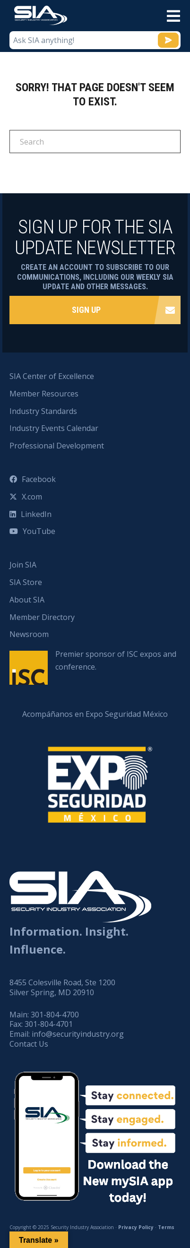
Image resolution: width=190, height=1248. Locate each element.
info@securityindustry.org (78, 1034)
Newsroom (29, 634)
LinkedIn (36, 514)
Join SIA (22, 564)
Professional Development (56, 445)
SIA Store (25, 582)
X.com (32, 496)
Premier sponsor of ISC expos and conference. (115, 660)
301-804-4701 (49, 1024)
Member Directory (42, 617)
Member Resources (43, 393)
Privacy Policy (136, 1227)
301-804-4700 (55, 1014)
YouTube (39, 531)
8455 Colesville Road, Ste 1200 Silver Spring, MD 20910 (62, 987)
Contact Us (28, 1044)
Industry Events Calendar (53, 428)
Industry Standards (43, 411)
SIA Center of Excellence (51, 376)
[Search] (95, 141)
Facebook (39, 479)
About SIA (26, 599)
